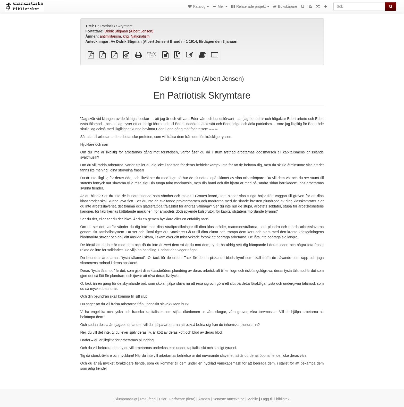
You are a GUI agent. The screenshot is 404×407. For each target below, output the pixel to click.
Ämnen (204, 399)
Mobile (252, 399)
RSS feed (148, 399)
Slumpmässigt (126, 399)
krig (126, 36)
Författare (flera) (182, 399)
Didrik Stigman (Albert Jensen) (128, 31)
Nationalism (140, 36)
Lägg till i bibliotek (275, 399)
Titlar (162, 399)
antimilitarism (110, 36)
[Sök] (359, 6)
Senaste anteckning (229, 399)
